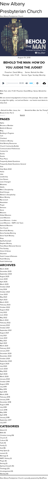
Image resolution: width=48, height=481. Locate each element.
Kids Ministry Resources (8, 143)
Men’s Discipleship (6, 189)
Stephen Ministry (6, 243)
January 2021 (4, 351)
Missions (3, 212)
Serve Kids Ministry (6, 230)
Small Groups (4, 192)
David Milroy (18, 72)
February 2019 (5, 397)
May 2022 (3, 317)
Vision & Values (5, 251)
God (1, 448)
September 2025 (6, 274)
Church (2, 438)
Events (2, 153)
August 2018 (4, 404)
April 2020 (3, 374)
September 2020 (6, 361)
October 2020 (5, 358)
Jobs (1, 174)
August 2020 (4, 363)
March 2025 (4, 284)
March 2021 (4, 345)
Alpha (2, 123)
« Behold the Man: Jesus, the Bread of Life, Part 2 (10, 111)
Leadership (4, 176)
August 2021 (4, 333)
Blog (1, 130)
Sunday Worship (39, 75)
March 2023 (4, 302)
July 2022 (3, 312)
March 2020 (4, 376)
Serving (2, 463)
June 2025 (4, 279)
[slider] (12, 83)
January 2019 (4, 399)
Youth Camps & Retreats (8, 256)
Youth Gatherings (6, 261)
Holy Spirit (3, 450)
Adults (2, 187)
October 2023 (5, 292)
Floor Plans (4, 159)
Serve (2, 210)
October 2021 (4, 328)
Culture (2, 440)
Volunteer (3, 253)
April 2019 (3, 392)
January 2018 (4, 417)
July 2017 (3, 422)
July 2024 (3, 289)
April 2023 (3, 299)
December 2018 (5, 402)
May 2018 (3, 412)
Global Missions (5, 215)
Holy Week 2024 (6, 169)
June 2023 (4, 294)
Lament (2, 453)
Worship (3, 473)
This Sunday (4, 248)
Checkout (3, 138)
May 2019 (3, 389)
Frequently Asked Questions (10, 161)
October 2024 (5, 287)
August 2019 (4, 384)
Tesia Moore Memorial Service (10, 246)
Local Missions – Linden (8, 220)
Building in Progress (7, 133)
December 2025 (5, 271)
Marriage (3, 456)
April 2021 (3, 343)
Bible (2, 432)
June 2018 (3, 410)
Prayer (2, 205)
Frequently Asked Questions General (13, 164)
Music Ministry (5, 197)
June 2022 (4, 315)
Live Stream (4, 179)
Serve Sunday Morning (8, 233)
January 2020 (5, 379)
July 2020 (3, 366)
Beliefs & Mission (6, 128)
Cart (1, 136)
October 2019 (4, 381)
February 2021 (5, 348)
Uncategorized (5, 471)
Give (1, 166)
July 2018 (3, 407)
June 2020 (4, 368)
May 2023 (3, 297)
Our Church (4, 228)
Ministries (3, 184)
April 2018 (3, 415)
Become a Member (6, 125)
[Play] (3, 83)
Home (2, 171)
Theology (3, 468)
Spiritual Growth (5, 466)
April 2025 (3, 281)
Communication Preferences (10, 148)
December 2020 (6, 353)
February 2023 (5, 304)
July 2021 (3, 335)
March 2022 (4, 320)
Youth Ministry (5, 259)
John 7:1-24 (14, 75)
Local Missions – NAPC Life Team (11, 223)
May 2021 (3, 340)
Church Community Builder (9, 146)
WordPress (43, 478)
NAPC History (5, 458)
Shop (2, 238)
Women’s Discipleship (7, 194)
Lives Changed (5, 182)
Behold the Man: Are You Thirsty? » (36, 111)
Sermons (3, 207)
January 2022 (5, 325)
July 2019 (3, 386)
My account (4, 200)
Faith (2, 443)
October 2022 (5, 307)
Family (2, 445)
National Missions (6, 225)
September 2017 (5, 420)
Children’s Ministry (6, 141)
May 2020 (3, 371)
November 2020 (6, 356)
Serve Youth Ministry (7, 235)
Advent (2, 430)
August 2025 (4, 276)
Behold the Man (37, 72)
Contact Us (4, 151)
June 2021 (3, 338)
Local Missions (5, 217)
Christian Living (5, 435)
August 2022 (4, 310)
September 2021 (5, 330)
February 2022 (5, 322)
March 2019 (4, 394)
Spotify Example (5, 241)
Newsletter (4, 202)
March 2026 (4, 269)
